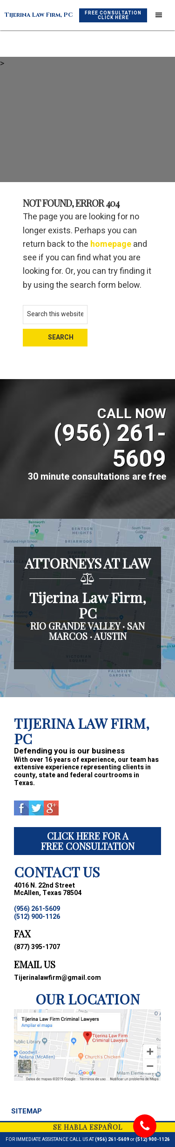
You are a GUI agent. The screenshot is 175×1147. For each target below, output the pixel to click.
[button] (158, 15)
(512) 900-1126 (152, 1139)
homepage (110, 244)
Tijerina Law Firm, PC (39, 15)
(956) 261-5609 (112, 1139)
